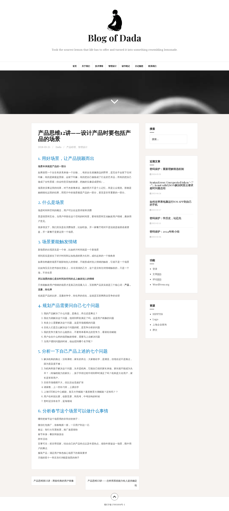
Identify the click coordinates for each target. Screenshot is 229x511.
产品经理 (71, 147)
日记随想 (139, 66)
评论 (157, 279)
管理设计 (112, 66)
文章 (157, 274)
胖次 (155, 329)
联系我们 (152, 66)
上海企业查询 (160, 324)
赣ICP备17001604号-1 (114, 504)
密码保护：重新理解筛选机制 (167, 169)
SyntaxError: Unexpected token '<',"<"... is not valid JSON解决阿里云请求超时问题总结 (171, 185)
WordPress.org (161, 284)
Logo (155, 319)
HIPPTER (158, 314)
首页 (75, 66)
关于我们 (86, 66)
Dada (58, 147)
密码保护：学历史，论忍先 (165, 218)
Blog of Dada (114, 38)
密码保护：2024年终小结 (164, 231)
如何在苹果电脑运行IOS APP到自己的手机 (171, 203)
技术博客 (99, 66)
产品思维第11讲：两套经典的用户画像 (54, 480)
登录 (155, 268)
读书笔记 (126, 66)
